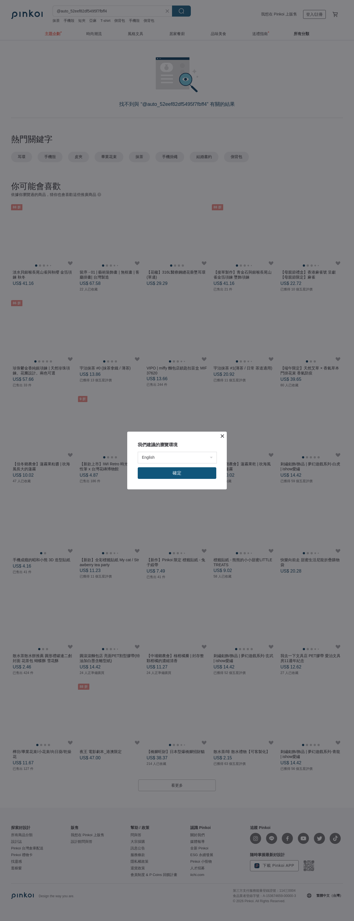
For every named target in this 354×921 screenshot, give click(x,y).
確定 (177, 473)
